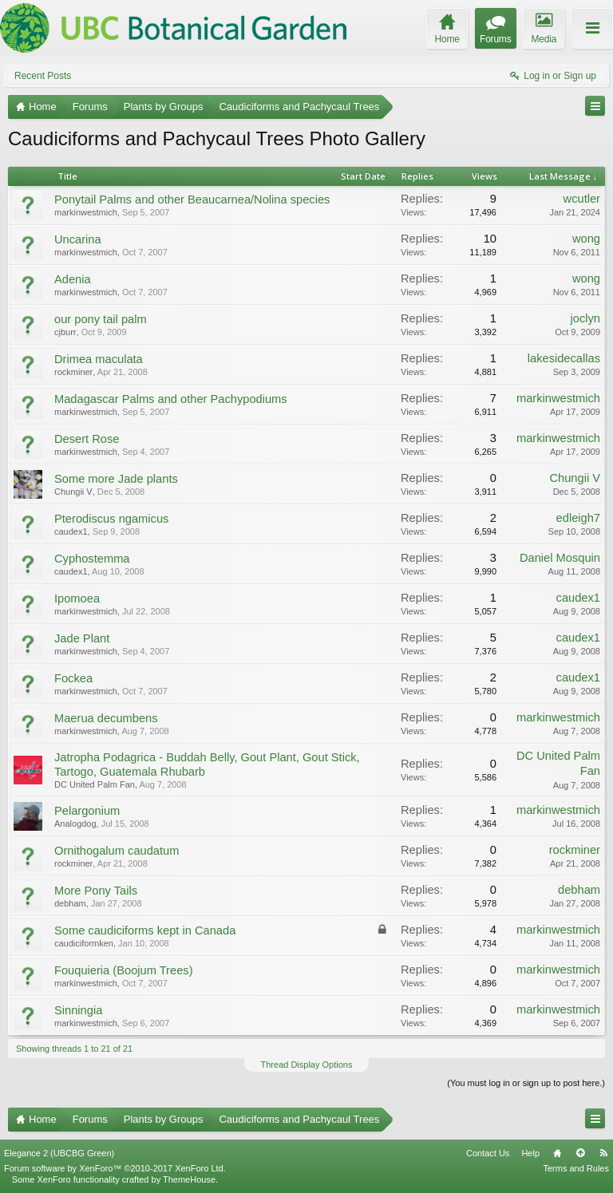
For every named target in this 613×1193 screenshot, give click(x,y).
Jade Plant (81, 638)
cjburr (65, 332)
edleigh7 (578, 518)
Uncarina (77, 239)
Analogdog (75, 823)
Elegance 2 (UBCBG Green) (59, 1153)
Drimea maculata (98, 359)
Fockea (73, 678)
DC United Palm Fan (94, 784)
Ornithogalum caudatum (116, 850)
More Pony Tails (95, 890)
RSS (603, 1153)
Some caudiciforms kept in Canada (144, 930)
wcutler (582, 198)
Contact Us (487, 1153)
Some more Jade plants (116, 478)
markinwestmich (85, 212)
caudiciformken (83, 943)
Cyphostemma (92, 558)
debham (70, 903)
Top (580, 1153)
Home (557, 1153)
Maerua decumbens (106, 718)
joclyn (585, 318)
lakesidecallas (564, 358)
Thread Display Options (307, 1064)
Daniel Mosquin (560, 557)
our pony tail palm (100, 319)
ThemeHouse (189, 1179)
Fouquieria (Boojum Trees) (123, 970)
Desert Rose (86, 439)
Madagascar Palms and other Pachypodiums (170, 399)
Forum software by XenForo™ (115, 1168)
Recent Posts (42, 75)
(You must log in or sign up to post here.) (526, 1083)
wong (586, 238)
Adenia (72, 279)
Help (530, 1153)
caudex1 (71, 531)
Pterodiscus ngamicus (111, 518)
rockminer (73, 372)
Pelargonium (87, 810)
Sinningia (78, 1010)
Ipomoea (77, 598)
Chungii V (73, 491)
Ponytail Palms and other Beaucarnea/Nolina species (192, 199)
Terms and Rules (576, 1168)
